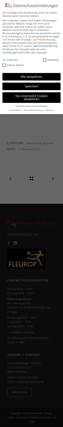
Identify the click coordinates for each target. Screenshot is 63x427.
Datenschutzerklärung (45, 44)
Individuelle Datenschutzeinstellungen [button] (32, 105)
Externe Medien (13, 63)
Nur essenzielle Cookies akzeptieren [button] (31, 96)
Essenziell (10, 58)
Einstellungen (9, 51)
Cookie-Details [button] (15, 109)
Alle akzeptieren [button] (31, 75)
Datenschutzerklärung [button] (33, 109)
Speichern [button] (31, 85)
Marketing (50, 58)
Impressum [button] (49, 109)
